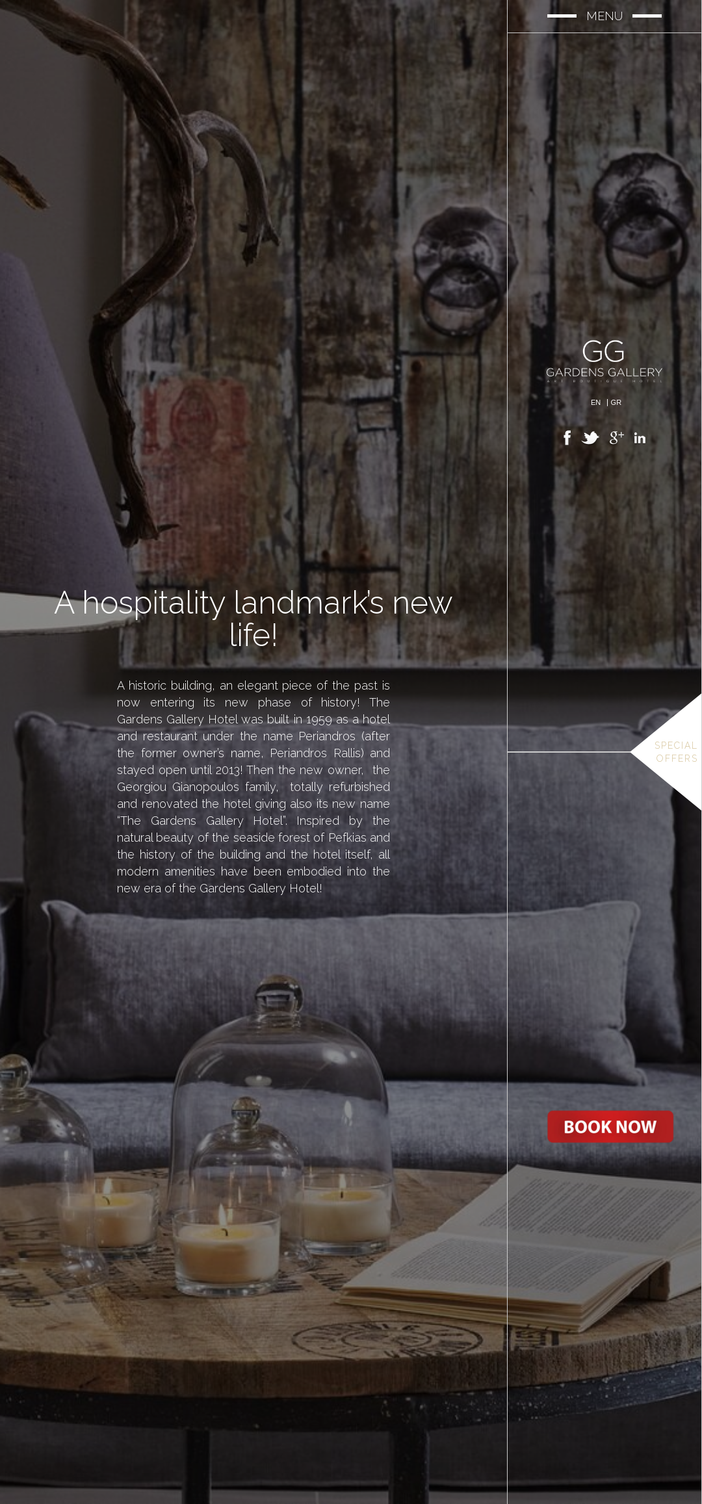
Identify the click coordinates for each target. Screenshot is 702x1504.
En (596, 402)
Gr (616, 402)
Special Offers (676, 752)
